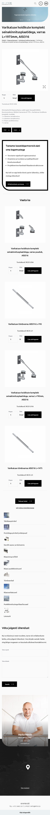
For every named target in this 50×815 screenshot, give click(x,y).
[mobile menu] (46, 3)
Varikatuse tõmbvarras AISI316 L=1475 (25, 468)
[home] (7, 3)
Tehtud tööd (25, 501)
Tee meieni (25, 788)
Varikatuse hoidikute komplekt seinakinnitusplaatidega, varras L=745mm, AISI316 (25, 396)
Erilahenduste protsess (18, 184)
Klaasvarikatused (12, 40)
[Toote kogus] (6, 98)
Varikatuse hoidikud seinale (27, 40)
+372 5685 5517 (25, 741)
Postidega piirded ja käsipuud (15, 533)
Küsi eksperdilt (25, 812)
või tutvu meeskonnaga (25, 508)
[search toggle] (35, 3)
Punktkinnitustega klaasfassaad (16, 604)
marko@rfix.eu (25, 743)
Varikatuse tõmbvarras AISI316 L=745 (25, 324)
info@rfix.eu (35, 806)
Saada (9, 684)
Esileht (4, 40)
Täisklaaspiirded (10, 521)
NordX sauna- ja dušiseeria (14, 545)
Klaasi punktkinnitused (13, 569)
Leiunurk (7, 616)
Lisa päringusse (26, 98)
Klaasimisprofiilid (11, 557)
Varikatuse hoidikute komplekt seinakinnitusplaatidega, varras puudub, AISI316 (25, 252)
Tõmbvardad (9, 580)
